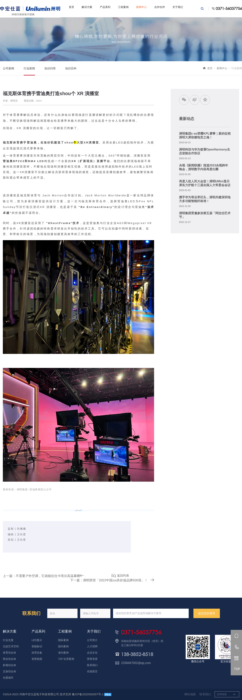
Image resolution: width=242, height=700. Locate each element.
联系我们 (92, 665)
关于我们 (177, 7)
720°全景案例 (66, 658)
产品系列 (105, 7)
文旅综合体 (9, 671)
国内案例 (63, 646)
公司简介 (92, 640)
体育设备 (37, 652)
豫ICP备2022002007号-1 (87, 694)
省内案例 (63, 652)
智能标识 (37, 646)
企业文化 (92, 652)
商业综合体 (9, 658)
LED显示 (37, 640)
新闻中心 (141, 7)
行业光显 (8, 640)
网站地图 (190, 694)
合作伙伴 (159, 7)
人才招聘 (92, 646)
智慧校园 (37, 658)
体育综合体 (9, 652)
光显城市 (8, 677)
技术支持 (65, 694)
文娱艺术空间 (11, 646)
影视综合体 (9, 665)
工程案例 (123, 7)
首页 (71, 7)
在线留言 (92, 671)
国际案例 (63, 640)
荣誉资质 (92, 658)
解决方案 (87, 7)
